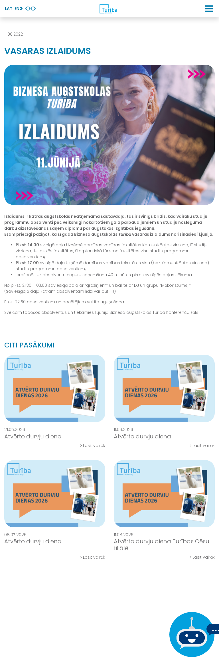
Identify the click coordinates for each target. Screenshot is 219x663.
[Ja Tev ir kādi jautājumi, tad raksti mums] (190, 634)
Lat (8, 8)
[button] (209, 9)
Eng (19, 8)
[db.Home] (108, 9)
